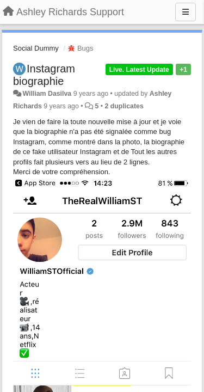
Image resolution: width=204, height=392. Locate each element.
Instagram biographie (44, 75)
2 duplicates (123, 106)
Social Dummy (36, 48)
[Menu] (185, 12)
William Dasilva (46, 93)
